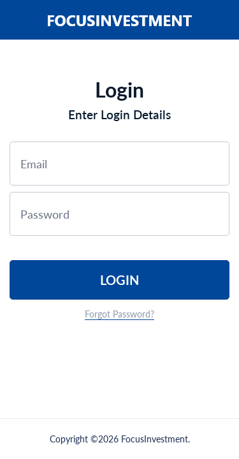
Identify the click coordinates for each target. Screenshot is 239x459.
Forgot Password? (119, 314)
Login (119, 280)
